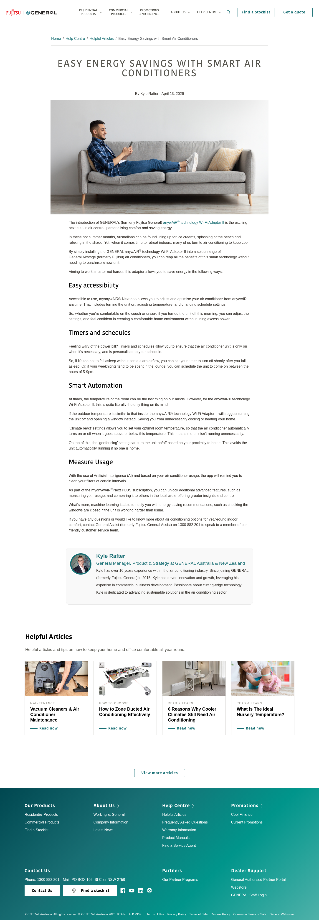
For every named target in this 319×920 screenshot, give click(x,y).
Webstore (239, 886)
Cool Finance (242, 813)
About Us (107, 804)
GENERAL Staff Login (249, 894)
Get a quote (294, 12)
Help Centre (75, 39)
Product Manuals (176, 837)
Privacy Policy (178, 913)
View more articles (159, 771)
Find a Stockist (256, 12)
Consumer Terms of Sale (251, 913)
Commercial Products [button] (118, 12)
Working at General (109, 813)
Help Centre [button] (207, 12)
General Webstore (281, 913)
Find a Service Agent (179, 844)
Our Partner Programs (180, 878)
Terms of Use (157, 913)
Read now (47, 728)
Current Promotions (247, 821)
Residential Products (41, 813)
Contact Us (39, 869)
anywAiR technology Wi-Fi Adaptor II (193, 222)
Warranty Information (179, 829)
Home (56, 39)
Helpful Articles (102, 39)
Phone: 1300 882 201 (42, 878)
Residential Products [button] (88, 12)
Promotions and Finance (149, 12)
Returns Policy (222, 913)
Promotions (247, 804)
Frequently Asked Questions (185, 821)
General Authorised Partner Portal (258, 878)
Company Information (111, 821)
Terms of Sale (200, 913)
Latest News (104, 829)
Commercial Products (42, 821)
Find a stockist (89, 889)
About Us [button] (178, 12)
